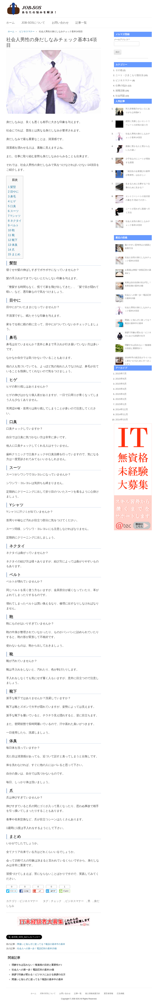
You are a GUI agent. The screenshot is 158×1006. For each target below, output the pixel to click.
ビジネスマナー (28, 901)
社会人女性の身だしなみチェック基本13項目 (138, 223)
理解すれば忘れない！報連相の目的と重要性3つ (37, 964)
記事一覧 (81, 22)
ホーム (10, 22)
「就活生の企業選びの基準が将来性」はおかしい (138, 173)
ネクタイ (14, 220)
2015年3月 (121, 394)
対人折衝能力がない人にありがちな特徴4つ (138, 110)
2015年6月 (121, 378)
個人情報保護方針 (92, 993)
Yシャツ (14, 215)
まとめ (14, 254)
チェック (56, 901)
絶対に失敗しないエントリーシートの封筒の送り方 (138, 123)
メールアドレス (122, 39)
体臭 (12, 244)
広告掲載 (120, 993)
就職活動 (120, 90)
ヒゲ (12, 201)
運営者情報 (108, 993)
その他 (119, 70)
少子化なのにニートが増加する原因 (138, 161)
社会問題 (120, 95)
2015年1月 (121, 404)
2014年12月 (122, 409)
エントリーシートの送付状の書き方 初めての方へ (138, 198)
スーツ (13, 211)
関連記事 (14, 957)
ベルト (13, 225)
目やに (13, 191)
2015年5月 (121, 383)
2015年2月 (121, 399)
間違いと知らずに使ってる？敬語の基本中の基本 (41, 944)
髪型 (12, 186)
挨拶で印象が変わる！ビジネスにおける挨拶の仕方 (38, 974)
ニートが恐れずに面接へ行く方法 (138, 211)
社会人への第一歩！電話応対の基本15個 (37, 948)
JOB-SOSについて (33, 22)
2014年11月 (122, 414)
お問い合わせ (60, 22)
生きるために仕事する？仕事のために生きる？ (138, 186)
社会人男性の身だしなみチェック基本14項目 (138, 135)
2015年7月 (121, 373)
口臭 (12, 206)
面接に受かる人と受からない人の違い (138, 148)
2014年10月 (122, 419)
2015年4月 (121, 388)
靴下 (12, 240)
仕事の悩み (121, 85)
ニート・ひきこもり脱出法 (130, 75)
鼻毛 (12, 196)
